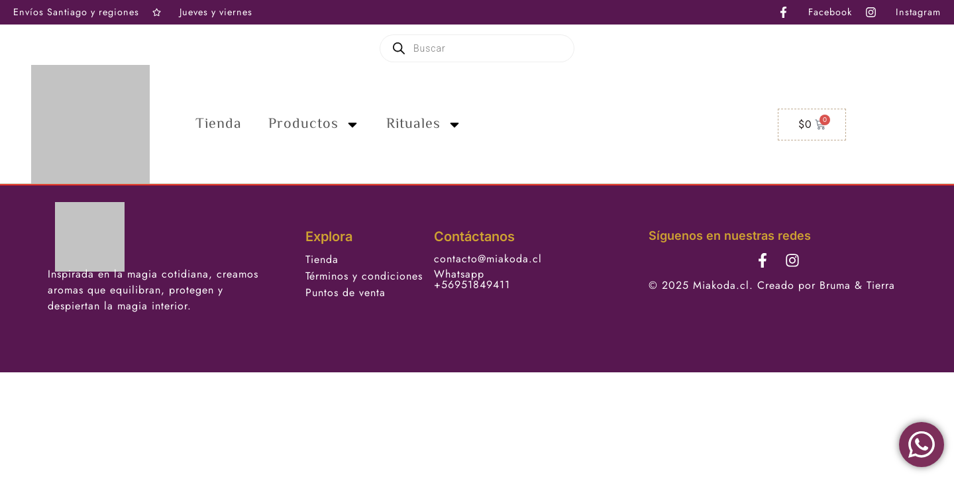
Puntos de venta (345, 292)
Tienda (218, 124)
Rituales (424, 124)
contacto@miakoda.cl (488, 258)
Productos (314, 124)
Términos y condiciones (364, 276)
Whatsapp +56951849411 (472, 279)
